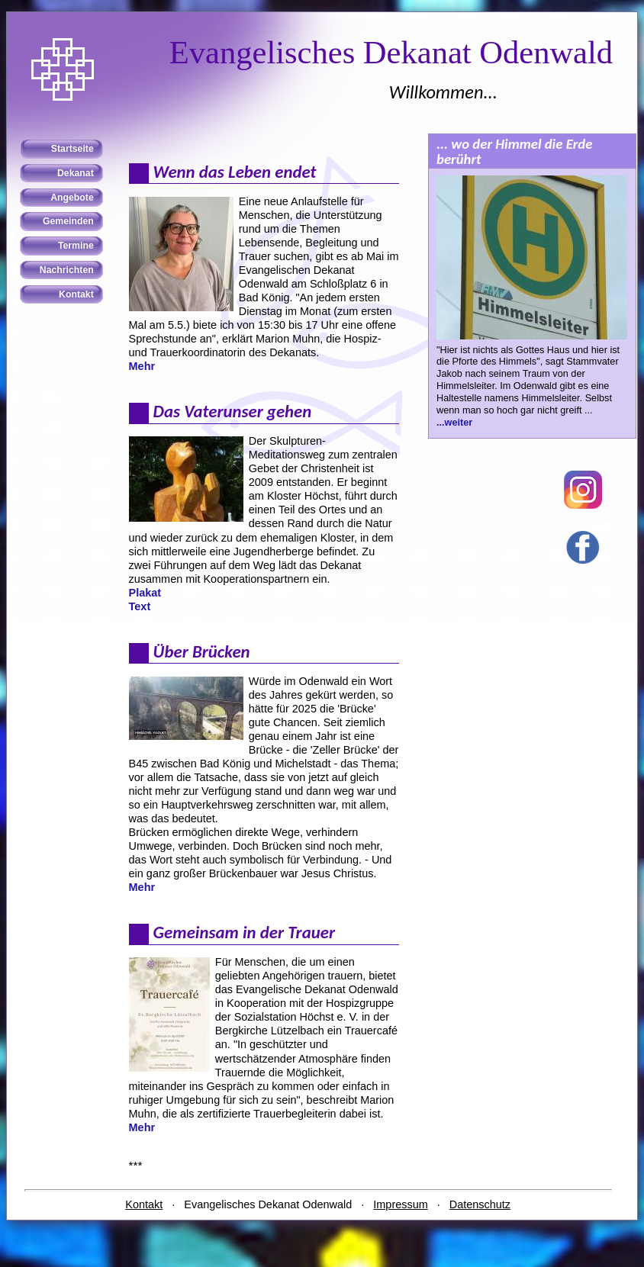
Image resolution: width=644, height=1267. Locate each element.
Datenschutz (479, 1204)
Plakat (145, 593)
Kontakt (144, 1204)
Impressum (400, 1204)
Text (140, 606)
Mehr (142, 366)
